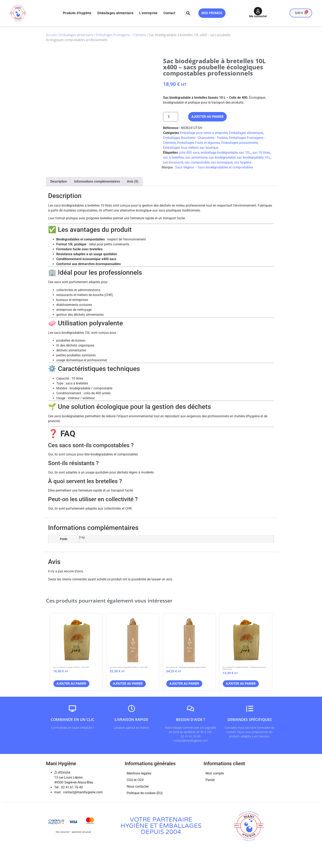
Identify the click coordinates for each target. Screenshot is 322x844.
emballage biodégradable (219, 152)
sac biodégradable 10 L (253, 157)
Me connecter (258, 16)
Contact (169, 13)
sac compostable (197, 162)
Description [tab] (58, 181)
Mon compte (215, 773)
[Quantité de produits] (170, 116)
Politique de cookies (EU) (145, 793)
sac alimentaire (196, 157)
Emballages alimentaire (115, 13)
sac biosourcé (173, 162)
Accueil (51, 35)
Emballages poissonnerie (239, 143)
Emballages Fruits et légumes (198, 143)
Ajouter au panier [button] (71, 683)
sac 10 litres (261, 152)
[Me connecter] (258, 11)
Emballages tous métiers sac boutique (190, 148)
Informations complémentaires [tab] (97, 181)
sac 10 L (245, 152)
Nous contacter (138, 786)
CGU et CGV (135, 780)
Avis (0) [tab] (132, 181)
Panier (210, 780)
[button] (188, 13)
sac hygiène (242, 162)
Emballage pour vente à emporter (204, 133)
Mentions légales (139, 773)
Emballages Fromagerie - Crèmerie (121, 35)
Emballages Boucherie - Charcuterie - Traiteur (195, 138)
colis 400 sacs (189, 152)
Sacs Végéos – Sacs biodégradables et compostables (214, 167)
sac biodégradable (222, 157)
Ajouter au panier (207, 117)
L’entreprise (148, 13)
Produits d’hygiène (77, 13)
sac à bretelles (173, 157)
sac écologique (222, 162)
